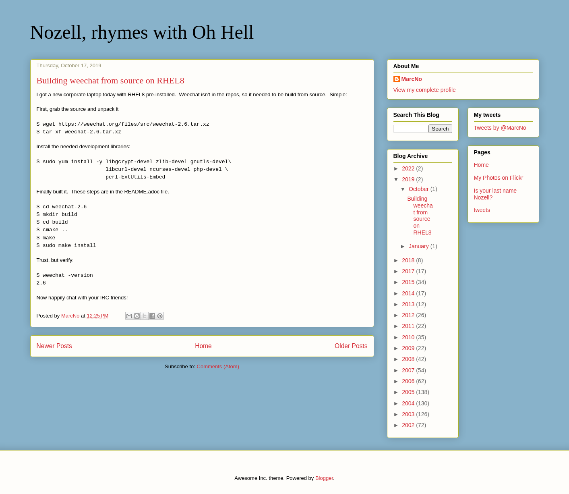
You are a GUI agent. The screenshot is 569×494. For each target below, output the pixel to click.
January (419, 246)
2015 (409, 282)
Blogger (324, 478)
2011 (409, 326)
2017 (409, 271)
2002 (409, 425)
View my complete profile (424, 90)
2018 (409, 260)
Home (203, 345)
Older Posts (351, 345)
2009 (409, 348)
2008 (409, 359)
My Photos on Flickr (498, 177)
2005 (409, 392)
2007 (409, 370)
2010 (409, 337)
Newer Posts (54, 345)
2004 (409, 403)
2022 (409, 168)
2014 (409, 293)
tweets (482, 210)
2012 (409, 315)
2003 (409, 414)
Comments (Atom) (218, 366)
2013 (409, 304)
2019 (409, 179)
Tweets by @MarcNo (500, 128)
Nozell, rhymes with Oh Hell (142, 32)
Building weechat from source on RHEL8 (110, 80)
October (419, 189)
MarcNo (411, 79)
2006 (409, 381)
